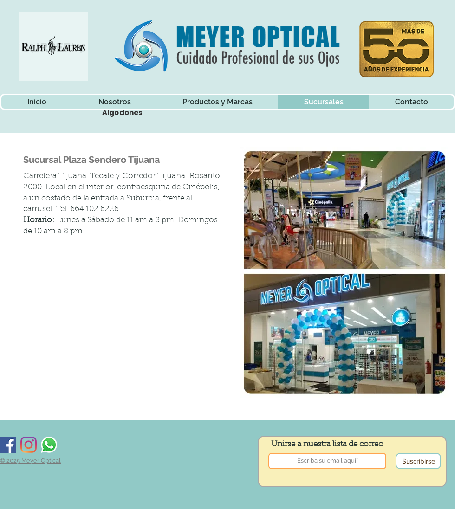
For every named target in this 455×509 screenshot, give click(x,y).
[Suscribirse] (418, 461)
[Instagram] (28, 445)
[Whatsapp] (49, 445)
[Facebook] (8, 445)
